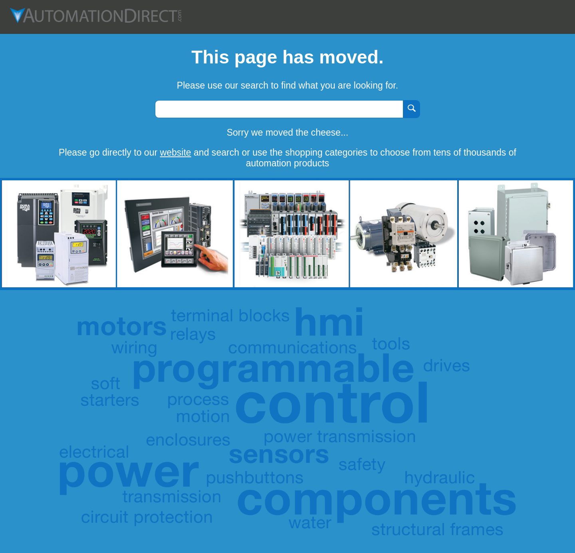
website (175, 152)
